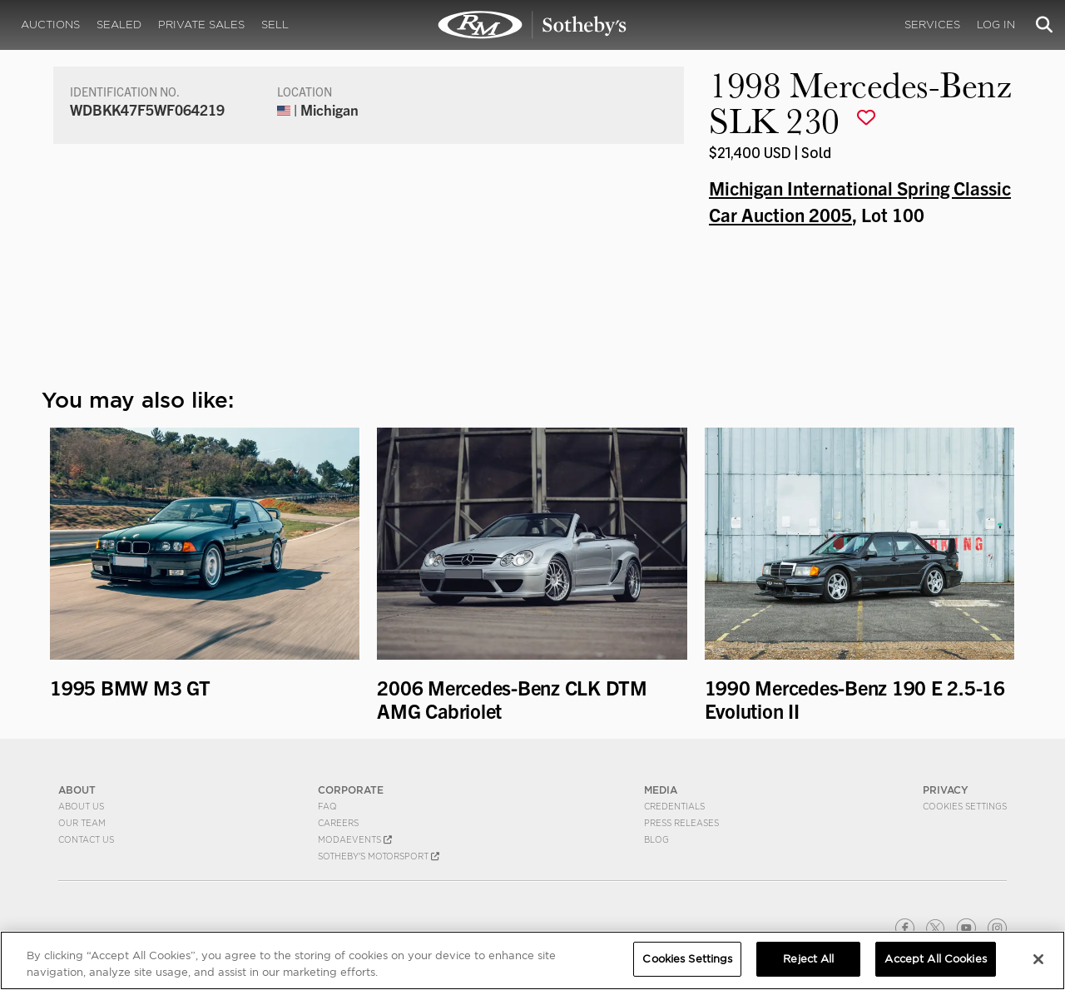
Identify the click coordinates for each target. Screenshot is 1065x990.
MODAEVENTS (355, 839)
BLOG (656, 839)
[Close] (1038, 959)
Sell (275, 24)
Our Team (82, 823)
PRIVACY (945, 790)
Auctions (50, 24)
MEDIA (660, 790)
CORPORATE (351, 790)
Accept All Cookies (935, 959)
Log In (996, 24)
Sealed (119, 24)
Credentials (674, 806)
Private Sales (201, 24)
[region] (532, 960)
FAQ (327, 806)
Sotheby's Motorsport (378, 856)
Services (932, 24)
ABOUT (77, 790)
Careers (338, 823)
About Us (81, 806)
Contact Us (86, 839)
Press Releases (681, 823)
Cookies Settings (965, 806)
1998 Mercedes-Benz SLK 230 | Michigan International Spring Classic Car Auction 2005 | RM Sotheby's (532, 25)
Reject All (808, 959)
